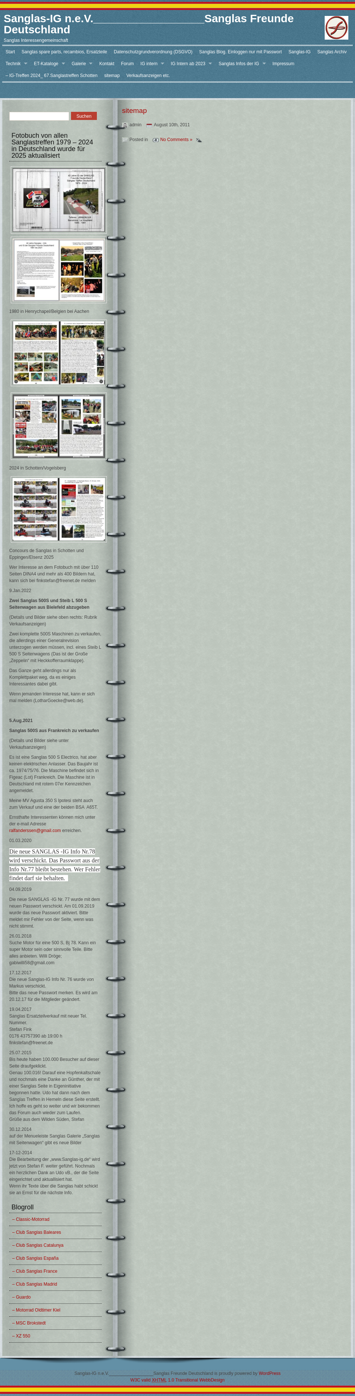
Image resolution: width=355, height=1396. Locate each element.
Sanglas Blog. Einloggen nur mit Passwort (240, 51)
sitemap (112, 75)
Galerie (80, 64)
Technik (14, 64)
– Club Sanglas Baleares (36, 1232)
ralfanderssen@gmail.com (35, 830)
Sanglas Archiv (331, 51)
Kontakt (106, 63)
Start (10, 51)
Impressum (283, 63)
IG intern (150, 64)
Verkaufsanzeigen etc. (148, 75)
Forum (127, 63)
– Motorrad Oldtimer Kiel (36, 1310)
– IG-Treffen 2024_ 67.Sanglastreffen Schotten (52, 75)
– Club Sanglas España (35, 1258)
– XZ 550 (21, 1336)
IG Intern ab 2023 (190, 64)
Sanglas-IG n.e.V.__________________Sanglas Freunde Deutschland (149, 24)
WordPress (270, 1373)
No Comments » (176, 139)
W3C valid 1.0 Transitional (164, 1380)
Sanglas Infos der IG (240, 64)
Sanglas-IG (299, 51)
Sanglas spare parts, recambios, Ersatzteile (64, 51)
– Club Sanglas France (34, 1271)
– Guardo (21, 1297)
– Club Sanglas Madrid (34, 1284)
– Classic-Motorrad (31, 1219)
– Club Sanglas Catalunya (38, 1245)
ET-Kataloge (48, 64)
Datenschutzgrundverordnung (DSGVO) (153, 51)
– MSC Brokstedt (29, 1323)
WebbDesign (211, 1380)
